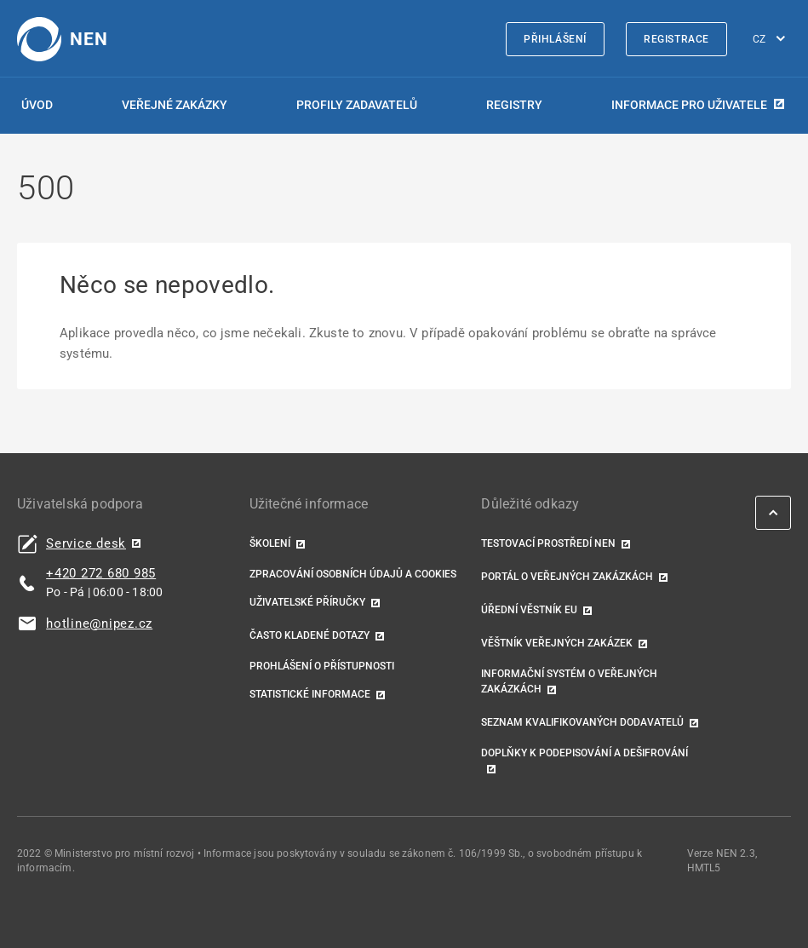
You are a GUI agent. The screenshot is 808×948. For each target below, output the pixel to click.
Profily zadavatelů (356, 105)
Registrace (676, 39)
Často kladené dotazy (309, 635)
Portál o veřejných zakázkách (567, 577)
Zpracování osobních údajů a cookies (352, 574)
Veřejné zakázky (174, 105)
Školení (269, 543)
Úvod (37, 105)
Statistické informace (309, 694)
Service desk (86, 543)
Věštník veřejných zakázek (557, 643)
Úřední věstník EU (529, 610)
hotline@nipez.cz (99, 624)
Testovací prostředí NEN (548, 543)
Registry (514, 105)
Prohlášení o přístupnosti (321, 666)
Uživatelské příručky (307, 602)
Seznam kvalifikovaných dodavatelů (582, 722)
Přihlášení (555, 39)
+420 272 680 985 (101, 573)
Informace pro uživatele (689, 105)
